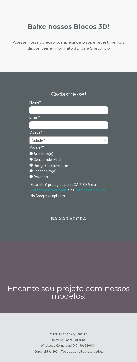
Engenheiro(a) (42, 171)
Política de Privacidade (49, 190)
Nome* (35, 102)
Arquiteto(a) (41, 154)
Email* (34, 117)
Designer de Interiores (49, 165)
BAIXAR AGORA (68, 218)
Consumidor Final (45, 160)
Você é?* (36, 147)
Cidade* (35, 132)
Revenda (38, 177)
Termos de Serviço (90, 190)
